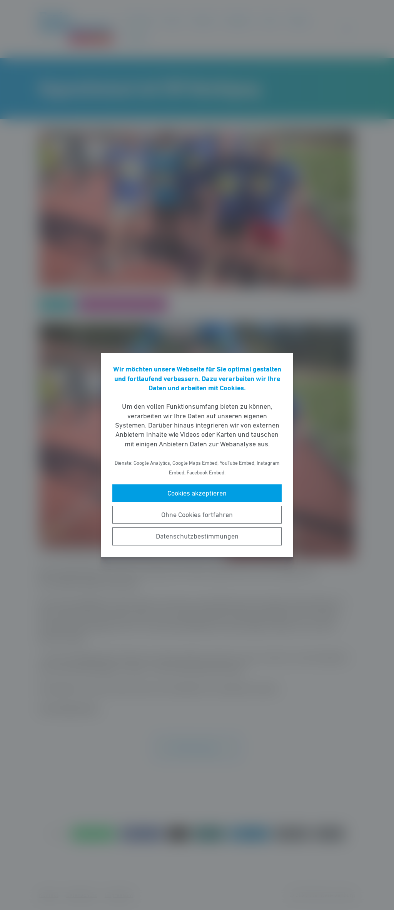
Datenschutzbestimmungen (197, 536)
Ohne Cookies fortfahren (197, 515)
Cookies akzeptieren (197, 493)
